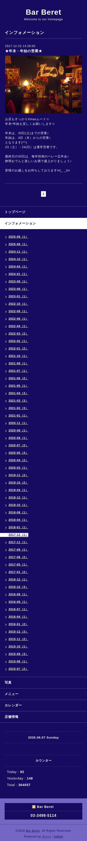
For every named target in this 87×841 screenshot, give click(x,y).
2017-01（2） (18, 572)
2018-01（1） (18, 527)
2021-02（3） (18, 408)
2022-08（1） (18, 318)
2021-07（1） (18, 371)
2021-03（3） (18, 400)
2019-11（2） (18, 475)
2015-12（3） (18, 631)
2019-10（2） (18, 482)
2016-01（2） (18, 624)
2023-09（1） (18, 281)
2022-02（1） (18, 341)
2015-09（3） (18, 654)
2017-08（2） (18, 557)
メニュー (12, 694)
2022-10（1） (18, 303)
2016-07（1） (18, 609)
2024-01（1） (18, 274)
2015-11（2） (18, 639)
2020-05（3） (18, 452)
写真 (8, 682)
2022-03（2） (18, 333)
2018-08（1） (18, 512)
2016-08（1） (18, 602)
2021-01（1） (18, 415)
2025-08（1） (18, 244)
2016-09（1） (18, 594)
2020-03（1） (18, 467)
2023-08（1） (18, 289)
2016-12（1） (18, 579)
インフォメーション (20, 223)
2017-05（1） (18, 564)
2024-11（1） (18, 251)
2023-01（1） (18, 296)
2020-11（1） (18, 423)
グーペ (46, 836)
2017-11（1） (18, 542)
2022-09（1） (18, 311)
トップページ (15, 212)
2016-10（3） (18, 587)
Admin (58, 836)
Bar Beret (43, 12)
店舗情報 (12, 717)
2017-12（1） (18, 534)
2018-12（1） (18, 497)
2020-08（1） (18, 438)
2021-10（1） (18, 356)
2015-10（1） (18, 646)
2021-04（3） (18, 393)
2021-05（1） (18, 385)
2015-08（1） (18, 661)
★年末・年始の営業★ (23, 51)
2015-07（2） (18, 669)
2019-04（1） (18, 490)
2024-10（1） (18, 259)
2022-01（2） (18, 348)
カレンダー (13, 705)
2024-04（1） (18, 266)
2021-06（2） (18, 378)
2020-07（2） (18, 445)
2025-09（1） (18, 236)
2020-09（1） (18, 430)
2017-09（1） (18, 549)
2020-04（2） (18, 460)
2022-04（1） (18, 326)
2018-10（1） (18, 505)
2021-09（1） (18, 363)
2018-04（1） (18, 520)
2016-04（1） (18, 616)
